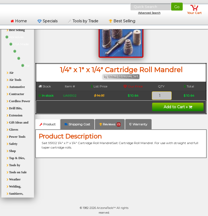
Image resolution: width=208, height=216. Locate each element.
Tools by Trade (83, 21)
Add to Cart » (178, 107)
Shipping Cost (77, 124)
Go (177, 6)
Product (48, 124)
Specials (47, 21)
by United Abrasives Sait (121, 76)
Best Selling (122, 21)
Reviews (109, 124)
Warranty (138, 124)
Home (19, 21)
